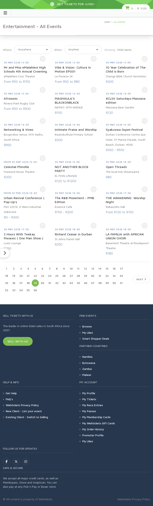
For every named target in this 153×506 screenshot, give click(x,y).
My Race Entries (92, 405)
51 (121, 283)
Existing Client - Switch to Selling (27, 417)
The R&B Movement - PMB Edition (74, 200)
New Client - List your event (24, 411)
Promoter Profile (93, 435)
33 (114, 275)
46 (85, 283)
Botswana (88, 363)
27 (71, 275)
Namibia (87, 356)
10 (71, 268)
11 (78, 268)
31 (100, 275)
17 (121, 268)
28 (78, 275)
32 (107, 275)
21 (28, 275)
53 (13, 290)
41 (49, 283)
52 (6, 290)
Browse (87, 326)
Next (141, 279)
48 (100, 283)
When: (58, 49)
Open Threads (116, 167)
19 (13, 275)
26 (64, 275)
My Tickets (89, 399)
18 (6, 275)
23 (42, 275)
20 (21, 275)
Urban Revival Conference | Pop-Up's (24, 200)
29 (85, 275)
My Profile (88, 393)
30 (92, 275)
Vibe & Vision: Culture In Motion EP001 (73, 69)
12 (85, 268)
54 (21, 290)
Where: (8, 49)
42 (57, 283)
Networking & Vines (18, 129)
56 (35, 290)
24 (49, 275)
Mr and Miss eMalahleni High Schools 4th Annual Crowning (25, 69)
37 (21, 283)
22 (35, 275)
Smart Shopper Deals (95, 338)
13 (92, 268)
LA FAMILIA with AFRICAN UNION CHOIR (125, 236)
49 (107, 283)
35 (6, 283)
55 (28, 290)
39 (35, 283)
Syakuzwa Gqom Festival (124, 129)
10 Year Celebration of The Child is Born (126, 69)
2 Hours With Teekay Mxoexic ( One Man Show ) (23, 236)
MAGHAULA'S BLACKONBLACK (67, 100)
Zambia (87, 368)
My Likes (87, 332)
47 (92, 283)
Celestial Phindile (16, 167)
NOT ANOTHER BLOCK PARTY (71, 169)
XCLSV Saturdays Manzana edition (125, 100)
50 (114, 283)
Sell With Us (18, 341)
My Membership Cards (96, 417)
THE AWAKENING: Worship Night (125, 200)
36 (13, 283)
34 (121, 275)
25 (56, 275)
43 (64, 283)
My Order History (93, 429)
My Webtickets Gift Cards (98, 423)
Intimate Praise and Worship (76, 129)
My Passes (89, 411)
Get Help (11, 393)
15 (107, 268)
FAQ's (9, 399)
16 (114, 268)
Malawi (86, 374)
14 (99, 268)
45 (78, 283)
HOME (107, 22)
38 (28, 283)
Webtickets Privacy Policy (22, 405)
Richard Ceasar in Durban (73, 234)
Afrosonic (11, 98)
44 (71, 283)
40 (42, 283)
